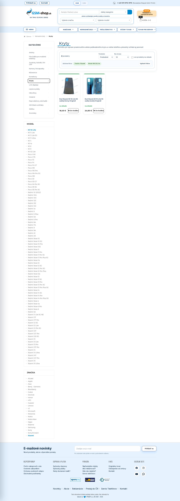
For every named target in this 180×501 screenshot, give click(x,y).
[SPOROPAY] (75, 480)
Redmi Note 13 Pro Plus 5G (38, 287)
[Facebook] (136, 467)
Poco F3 (31, 160)
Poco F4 (31, 162)
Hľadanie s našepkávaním (147, 13)
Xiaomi (31, 436)
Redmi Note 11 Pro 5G (36, 255)
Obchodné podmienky (32, 473)
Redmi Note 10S (34, 247)
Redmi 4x (31, 209)
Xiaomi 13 (31, 339)
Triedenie (101, 54)
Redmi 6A (32, 222)
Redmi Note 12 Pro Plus (37, 271)
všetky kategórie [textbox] (107, 12)
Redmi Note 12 (33, 263)
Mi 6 (29, 146)
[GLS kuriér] (90, 480)
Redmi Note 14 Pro (35, 296)
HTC (29, 400)
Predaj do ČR (92, 488)
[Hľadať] (129, 12)
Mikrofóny (32, 93)
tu (108, 494)
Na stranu (117, 54)
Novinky (57, 488)
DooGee (31, 395)
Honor (30, 397)
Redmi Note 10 (34, 238)
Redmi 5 (31, 211)
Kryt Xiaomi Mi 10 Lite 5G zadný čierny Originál (68, 100)
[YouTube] (136, 474)
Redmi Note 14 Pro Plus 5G (38, 298)
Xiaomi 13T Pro (33, 347)
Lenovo (30, 406)
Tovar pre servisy (145, 29)
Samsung (31, 427)
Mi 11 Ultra (32, 138)
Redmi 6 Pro (33, 219)
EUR (77, 3)
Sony (30, 430)
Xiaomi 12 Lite (33, 325)
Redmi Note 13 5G (35, 279)
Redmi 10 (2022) (34, 192)
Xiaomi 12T (32, 331)
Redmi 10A (32, 195)
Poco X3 (31, 179)
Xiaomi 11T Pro (33, 320)
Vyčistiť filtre (145, 63)
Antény (31, 52)
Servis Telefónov (109, 488)
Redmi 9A (32, 230)
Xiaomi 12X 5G (33, 336)
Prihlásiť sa (31, 3)
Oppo (30, 422)
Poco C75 (31, 157)
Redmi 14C (32, 206)
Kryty (31, 81)
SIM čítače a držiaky (36, 105)
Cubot (30, 392)
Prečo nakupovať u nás (33, 466)
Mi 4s (30, 143)
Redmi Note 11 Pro (35, 252)
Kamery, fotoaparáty (36, 68)
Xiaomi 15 (31, 361)
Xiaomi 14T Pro (33, 358)
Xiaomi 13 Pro (33, 344)
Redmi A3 (32, 236)
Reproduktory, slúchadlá (38, 101)
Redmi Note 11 (33, 249)
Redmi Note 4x (34, 304)
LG (29, 408)
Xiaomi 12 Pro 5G (34, 328)
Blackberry (32, 389)
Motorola (31, 414)
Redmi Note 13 (33, 276)
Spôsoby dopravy (60, 466)
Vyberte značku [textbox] (68, 20)
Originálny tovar (115, 466)
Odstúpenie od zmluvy (117, 469)
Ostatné (32, 97)
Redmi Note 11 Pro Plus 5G (38, 257)
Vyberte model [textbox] (103, 20)
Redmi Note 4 (33, 301)
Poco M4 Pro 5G (34, 173)
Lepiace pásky (34, 89)
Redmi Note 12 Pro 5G (36, 268)
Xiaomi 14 (31, 350)
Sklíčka (31, 109)
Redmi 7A (32, 225)
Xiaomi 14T (32, 355)
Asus (29, 384)
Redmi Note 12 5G (35, 266)
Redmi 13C (32, 203)
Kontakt (44, 3)
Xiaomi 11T (32, 317)
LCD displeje (33, 85)
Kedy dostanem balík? (61, 471)
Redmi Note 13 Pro (35, 282)
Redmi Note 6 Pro (35, 306)
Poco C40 (32, 154)
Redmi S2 (32, 312)
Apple (30, 381)
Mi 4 (29, 141)
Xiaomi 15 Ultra (34, 363)
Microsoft (31, 411)
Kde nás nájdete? (89, 471)
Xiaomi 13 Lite (33, 342)
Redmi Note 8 (33, 309)
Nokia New (32, 419)
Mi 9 (29, 149)
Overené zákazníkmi (31, 469)
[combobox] (113, 12)
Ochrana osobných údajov (34, 471)
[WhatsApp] (143, 474)
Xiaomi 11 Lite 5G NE (36, 315)
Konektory (33, 77)
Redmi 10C (32, 198)
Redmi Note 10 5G (35, 241)
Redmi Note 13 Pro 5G (36, 285)
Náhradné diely (86, 29)
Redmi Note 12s (34, 274)
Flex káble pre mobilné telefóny (37, 58)
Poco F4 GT (32, 165)
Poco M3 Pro (33, 171)
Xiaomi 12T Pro (33, 334)
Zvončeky (32, 113)
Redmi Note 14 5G (35, 293)
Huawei (31, 403)
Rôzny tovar (125, 29)
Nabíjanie (67, 29)
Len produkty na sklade (141, 57)
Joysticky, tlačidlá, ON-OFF (37, 64)
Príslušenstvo (106, 29)
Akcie (66, 488)
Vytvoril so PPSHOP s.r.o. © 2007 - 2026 (90, 497)
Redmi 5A (32, 217)
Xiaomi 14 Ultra (34, 353)
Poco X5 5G (32, 187)
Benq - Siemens (34, 387)
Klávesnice (33, 72)
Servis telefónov (89, 473)
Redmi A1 (31, 233)
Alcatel (30, 378)
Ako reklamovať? (89, 469)
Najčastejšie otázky (90, 466)
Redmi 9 (31, 228)
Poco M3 (31, 168)
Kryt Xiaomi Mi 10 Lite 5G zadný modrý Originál (94, 100)
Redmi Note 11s (34, 260)
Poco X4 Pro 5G (34, 184)
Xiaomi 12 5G (33, 323)
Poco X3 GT (32, 181)
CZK (84, 3)
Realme (31, 425)
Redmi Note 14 (33, 290)
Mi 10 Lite (32, 130)
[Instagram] (143, 467)
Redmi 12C (32, 200)
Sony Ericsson (33, 433)
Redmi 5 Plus (33, 214)
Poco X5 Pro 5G (34, 190)
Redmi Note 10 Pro (35, 244)
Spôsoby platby (59, 469)
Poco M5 (31, 176)
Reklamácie (77, 488)
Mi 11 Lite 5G (32, 135)
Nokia (30, 416)
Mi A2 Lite (32, 152)
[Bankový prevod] (104, 480)
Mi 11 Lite (31, 133)
